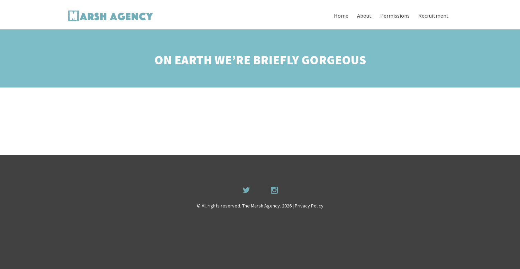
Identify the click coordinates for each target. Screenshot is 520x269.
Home (341, 15)
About (364, 15)
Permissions (395, 15)
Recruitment (433, 15)
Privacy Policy (309, 206)
